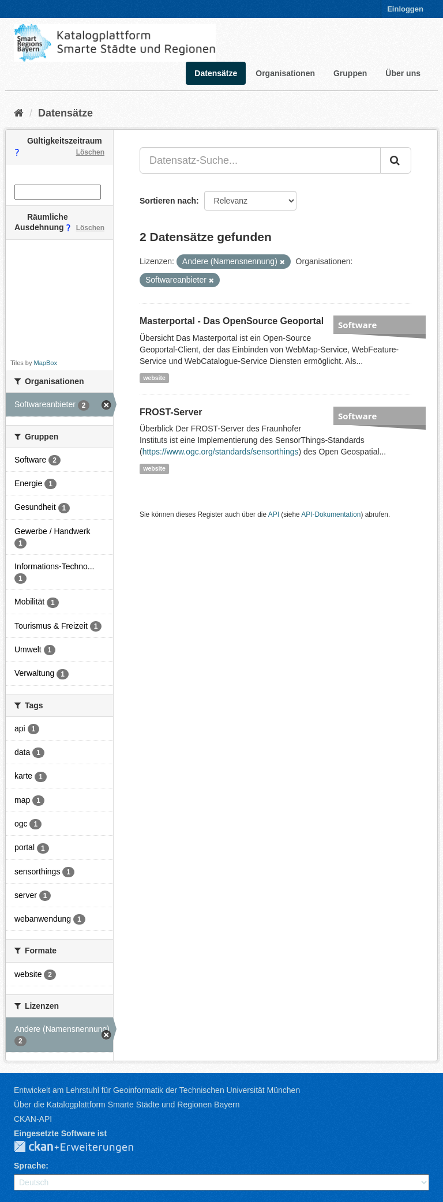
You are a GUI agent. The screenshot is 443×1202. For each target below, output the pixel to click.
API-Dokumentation (331, 514)
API (273, 514)
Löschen (90, 152)
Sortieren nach (168, 200)
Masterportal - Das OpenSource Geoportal (232, 321)
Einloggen (405, 9)
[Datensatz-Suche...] (260, 160)
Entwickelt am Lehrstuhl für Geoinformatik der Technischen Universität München (157, 1090)
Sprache (30, 1165)
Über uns (403, 73)
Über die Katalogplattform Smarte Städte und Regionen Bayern (126, 1104)
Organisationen (285, 73)
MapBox (45, 362)
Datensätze (215, 73)
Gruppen (350, 73)
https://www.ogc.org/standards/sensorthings (220, 451)
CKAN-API (33, 1119)
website (154, 377)
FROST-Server (171, 412)
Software (357, 324)
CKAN (83, 1147)
